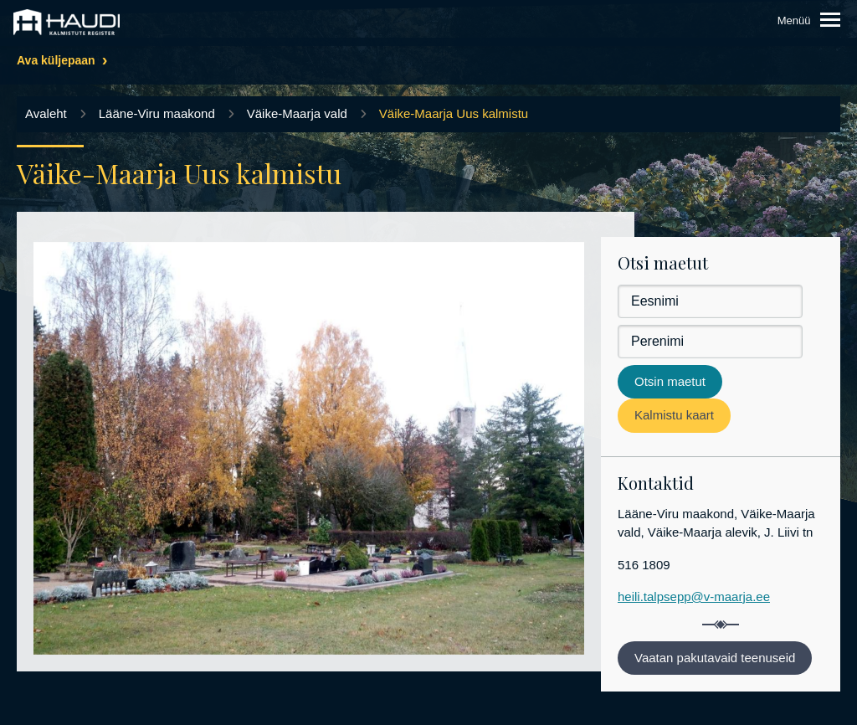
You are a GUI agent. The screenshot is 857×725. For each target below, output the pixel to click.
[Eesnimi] (710, 301)
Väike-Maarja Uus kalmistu (453, 113)
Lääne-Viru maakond (157, 113)
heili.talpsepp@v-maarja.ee (694, 596)
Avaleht (46, 113)
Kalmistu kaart (674, 415)
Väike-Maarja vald (297, 113)
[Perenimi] (710, 341)
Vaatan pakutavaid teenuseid (714, 657)
